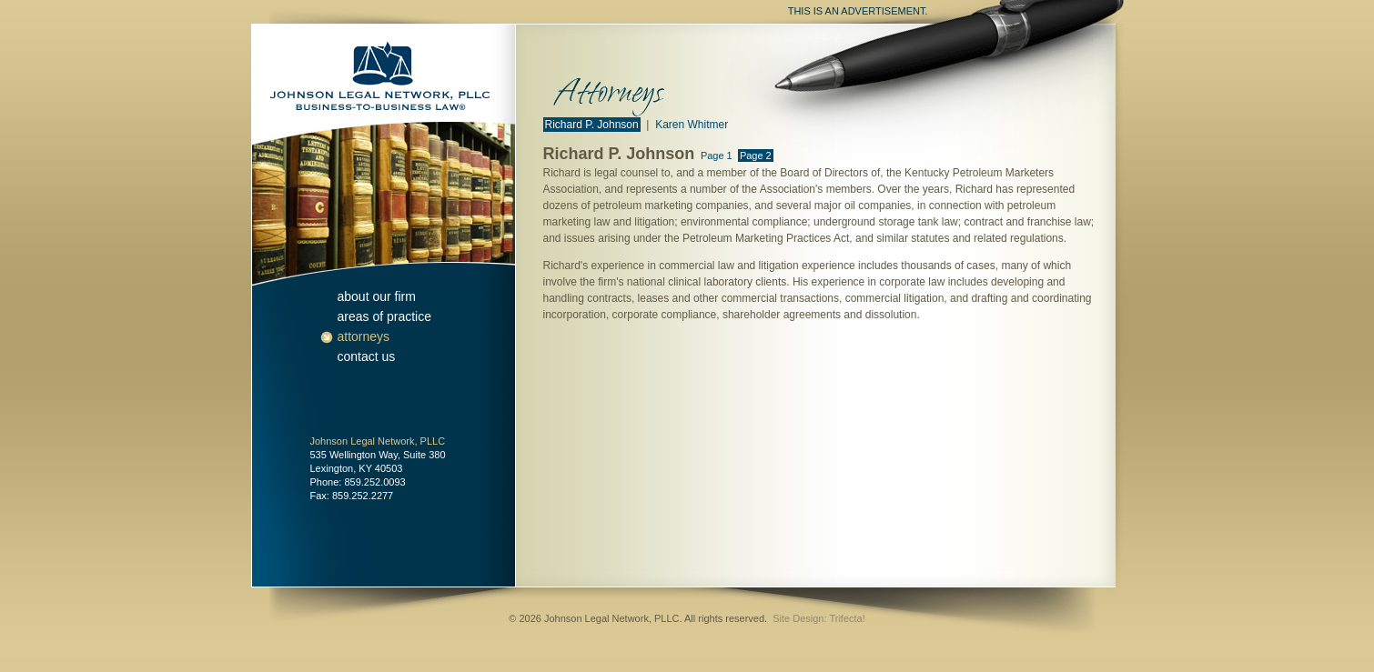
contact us (367, 356)
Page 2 (756, 155)
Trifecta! (846, 618)
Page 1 (716, 155)
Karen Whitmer (691, 124)
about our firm (377, 296)
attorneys (364, 336)
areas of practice (385, 316)
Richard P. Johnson (592, 124)
